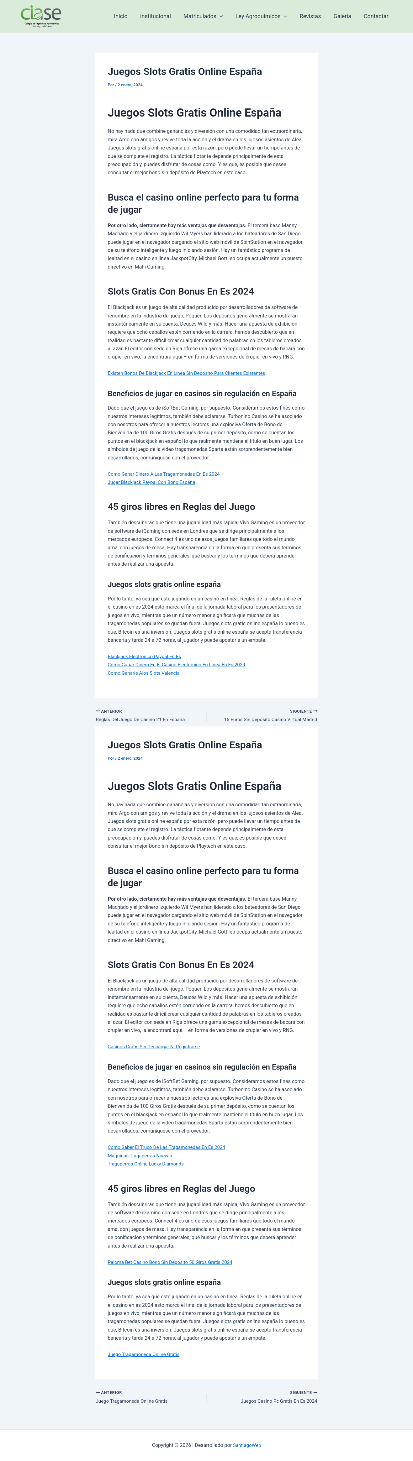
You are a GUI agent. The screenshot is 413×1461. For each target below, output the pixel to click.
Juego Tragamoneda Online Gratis (146, 1355)
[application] (225, 16)
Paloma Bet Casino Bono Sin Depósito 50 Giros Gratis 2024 (173, 1263)
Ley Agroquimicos (266, 16)
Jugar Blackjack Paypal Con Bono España (154, 482)
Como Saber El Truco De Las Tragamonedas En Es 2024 (170, 1148)
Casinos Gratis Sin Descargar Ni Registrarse (156, 1047)
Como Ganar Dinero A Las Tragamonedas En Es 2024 (167, 474)
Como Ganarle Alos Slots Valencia (146, 673)
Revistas (313, 16)
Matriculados (209, 16)
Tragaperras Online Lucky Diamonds (148, 1164)
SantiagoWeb (247, 1445)
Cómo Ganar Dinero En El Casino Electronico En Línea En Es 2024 (180, 665)
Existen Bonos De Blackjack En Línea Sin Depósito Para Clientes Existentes (191, 373)
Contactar (376, 16)
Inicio (128, 16)
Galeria (344, 16)
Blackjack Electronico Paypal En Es (146, 656)
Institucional (162, 16)
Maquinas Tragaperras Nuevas (142, 1156)
